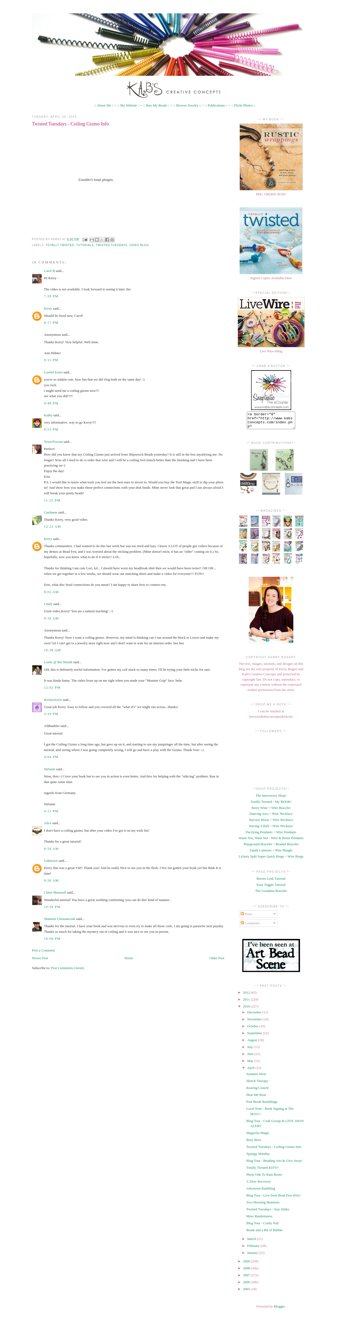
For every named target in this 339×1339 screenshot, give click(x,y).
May (250, 1064)
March (252, 1242)
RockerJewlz (53, 700)
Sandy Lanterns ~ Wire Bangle (271, 853)
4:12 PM (51, 811)
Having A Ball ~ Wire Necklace (271, 829)
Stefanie (50, 769)
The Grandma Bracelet (271, 894)
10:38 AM (52, 650)
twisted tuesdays (111, 245)
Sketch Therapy (257, 1084)
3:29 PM (51, 714)
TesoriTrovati (53, 442)
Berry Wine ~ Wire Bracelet (271, 811)
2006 (247, 1285)
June (250, 1057)
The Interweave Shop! (271, 799)
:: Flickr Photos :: (243, 105)
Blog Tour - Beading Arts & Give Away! (274, 1164)
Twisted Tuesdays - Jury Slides (267, 1212)
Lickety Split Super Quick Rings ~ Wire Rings (271, 860)
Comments (250, 926)
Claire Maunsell (55, 892)
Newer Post (40, 958)
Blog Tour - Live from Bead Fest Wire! (273, 1198)
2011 (247, 1003)
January (253, 1256)
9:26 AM (51, 880)
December (254, 1015)
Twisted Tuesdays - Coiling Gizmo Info (70, 124)
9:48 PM (51, 403)
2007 (247, 1278)
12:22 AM (52, 526)
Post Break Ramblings (261, 1105)
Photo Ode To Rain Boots (264, 1178)
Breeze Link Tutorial (270, 882)
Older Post (216, 958)
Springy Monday (258, 1157)
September (255, 1036)
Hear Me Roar (256, 1098)
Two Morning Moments (262, 1205)
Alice (48, 823)
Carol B (49, 271)
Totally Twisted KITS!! (262, 1171)
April (251, 1071)
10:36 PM (52, 907)
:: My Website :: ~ (129, 105)
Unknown (51, 861)
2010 (247, 1010)
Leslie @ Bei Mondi (58, 662)
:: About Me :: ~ (105, 105)
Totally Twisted (60, 245)
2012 (247, 996)
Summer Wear (256, 1077)
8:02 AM (51, 592)
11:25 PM (52, 500)
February (253, 1249)
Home (128, 958)
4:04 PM (51, 757)
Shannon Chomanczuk (59, 919)
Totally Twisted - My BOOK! (271, 805)
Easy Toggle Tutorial (271, 888)
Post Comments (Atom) (67, 968)
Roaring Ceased (257, 1091)
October (253, 1029)
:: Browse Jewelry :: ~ (188, 105)
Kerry (48, 308)
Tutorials (85, 245)
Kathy (48, 415)
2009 (247, 1264)
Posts (246, 917)
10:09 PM (52, 939)
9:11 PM (51, 360)
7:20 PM (51, 296)
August (252, 1043)
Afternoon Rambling (260, 1192)
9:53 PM (51, 429)
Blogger (279, 1310)
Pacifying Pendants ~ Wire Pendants (271, 835)
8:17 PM (51, 323)
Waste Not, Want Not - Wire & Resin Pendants (271, 841)
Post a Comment (43, 950)
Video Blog (139, 245)
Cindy (48, 604)
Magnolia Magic (257, 1136)
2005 (247, 1292)
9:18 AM (51, 618)
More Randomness (259, 1219)
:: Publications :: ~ (218, 105)
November (255, 1022)
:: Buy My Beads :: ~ (158, 105)
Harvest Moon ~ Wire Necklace (271, 823)
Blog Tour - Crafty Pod (262, 1226)
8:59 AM (51, 849)
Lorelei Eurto (53, 372)
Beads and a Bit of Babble (264, 1233)
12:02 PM (52, 687)
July (250, 1050)
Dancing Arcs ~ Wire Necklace (271, 817)
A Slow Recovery (258, 1185)
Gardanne (51, 512)
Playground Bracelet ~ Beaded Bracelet (271, 847)
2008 (247, 1271)
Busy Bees (253, 1143)
